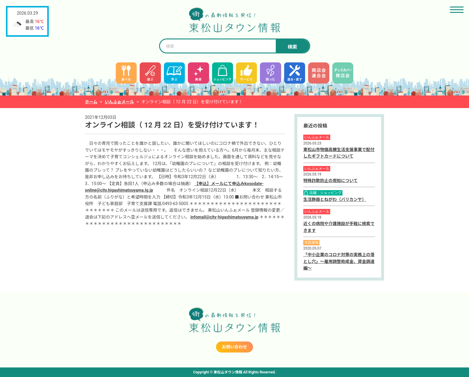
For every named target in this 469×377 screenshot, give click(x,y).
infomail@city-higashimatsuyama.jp (224, 217)
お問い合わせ (234, 346)
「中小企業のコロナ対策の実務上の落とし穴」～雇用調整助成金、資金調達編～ (338, 261)
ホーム (91, 101)
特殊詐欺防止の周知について (330, 180)
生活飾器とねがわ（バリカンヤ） (334, 199)
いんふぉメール (119, 101)
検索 (292, 47)
